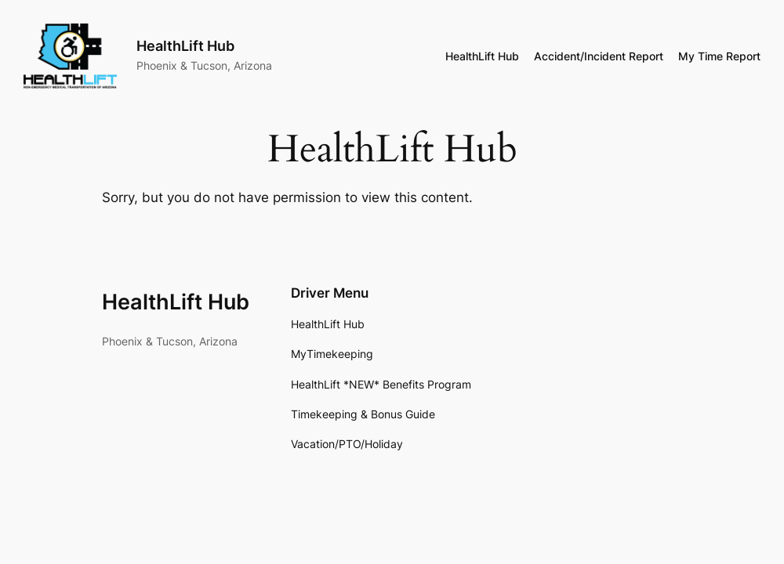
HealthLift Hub (175, 301)
